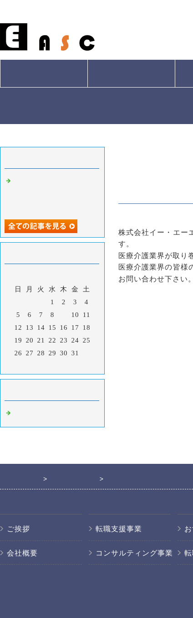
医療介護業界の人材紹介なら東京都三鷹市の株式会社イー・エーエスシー (54, 193)
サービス (131, 73)
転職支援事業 (119, 529)
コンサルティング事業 (134, 553)
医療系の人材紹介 (43, 413)
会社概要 (43, 73)
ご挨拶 (18, 529)
